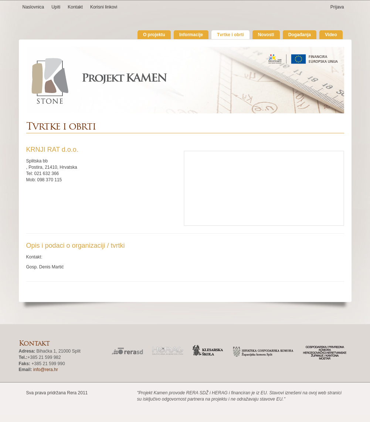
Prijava (337, 7)
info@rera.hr (45, 369)
